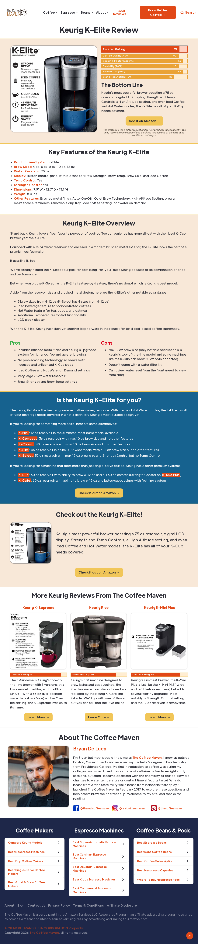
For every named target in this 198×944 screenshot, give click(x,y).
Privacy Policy (59, 905)
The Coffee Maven (44, 933)
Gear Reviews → (121, 12)
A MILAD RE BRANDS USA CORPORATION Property (44, 928)
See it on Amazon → (144, 121)
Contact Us (36, 905)
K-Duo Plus (170, 475)
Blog (20, 905)
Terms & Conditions (88, 905)
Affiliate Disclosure (122, 905)
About (9, 905)
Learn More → (38, 717)
